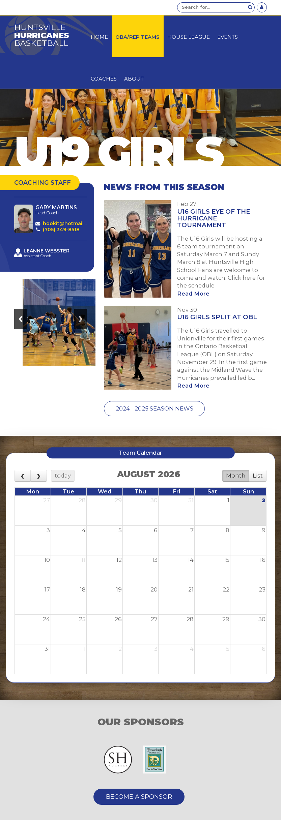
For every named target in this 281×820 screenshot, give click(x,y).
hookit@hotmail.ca (67, 223)
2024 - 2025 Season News (154, 408)
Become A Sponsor (139, 796)
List (258, 475)
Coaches (104, 78)
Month (236, 475)
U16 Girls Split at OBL (217, 317)
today (63, 475)
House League (188, 37)
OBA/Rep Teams (137, 37)
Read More (193, 293)
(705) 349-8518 (61, 229)
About (134, 78)
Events (227, 37)
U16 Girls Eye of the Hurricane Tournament (213, 218)
